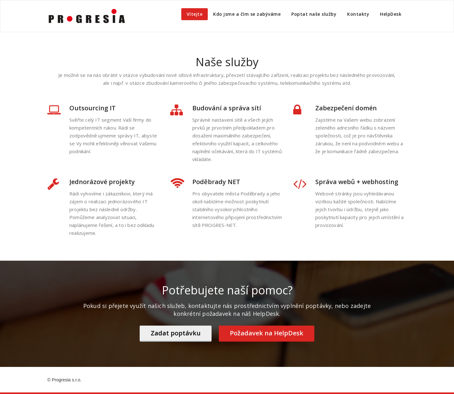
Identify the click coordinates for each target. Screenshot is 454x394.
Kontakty (358, 14)
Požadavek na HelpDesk (266, 333)
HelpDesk (390, 14)
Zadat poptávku (176, 333)
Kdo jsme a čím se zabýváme (247, 14)
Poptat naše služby (313, 14)
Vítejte (195, 14)
